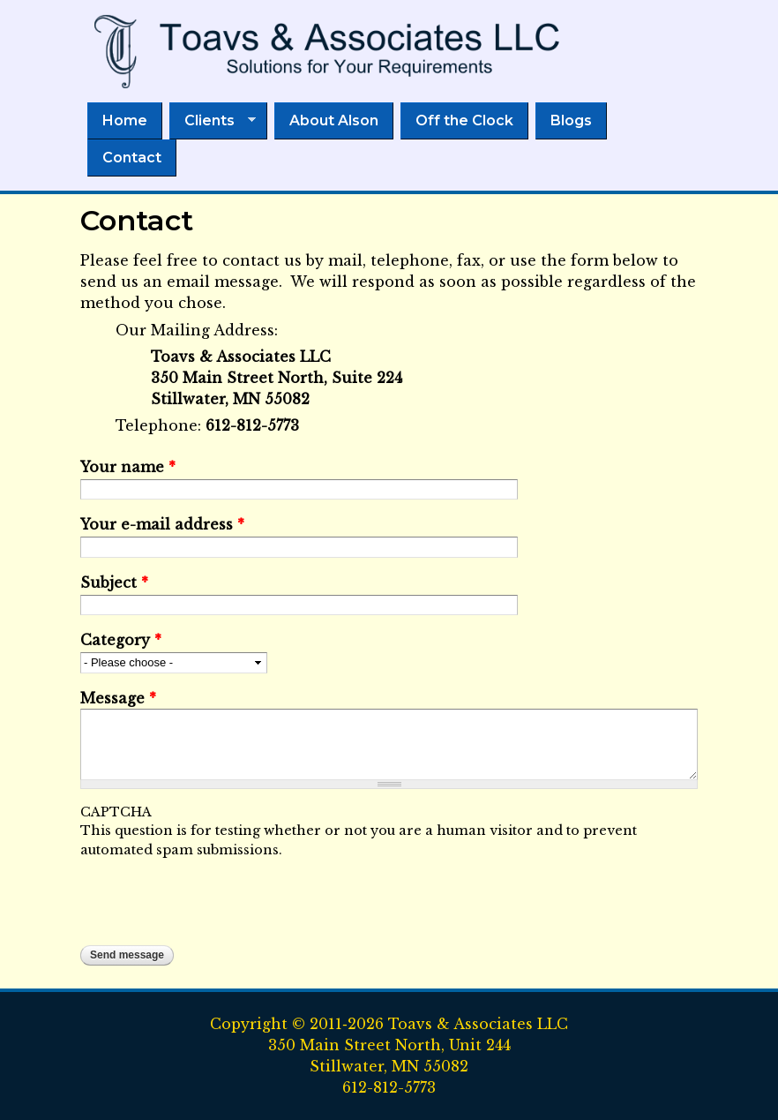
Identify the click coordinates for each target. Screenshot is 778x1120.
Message (118, 698)
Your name (128, 467)
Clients (212, 121)
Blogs (571, 120)
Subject (114, 582)
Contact (131, 157)
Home (124, 120)
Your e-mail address (162, 524)
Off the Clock (464, 120)
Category (120, 640)
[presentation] (214, 894)
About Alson (333, 120)
